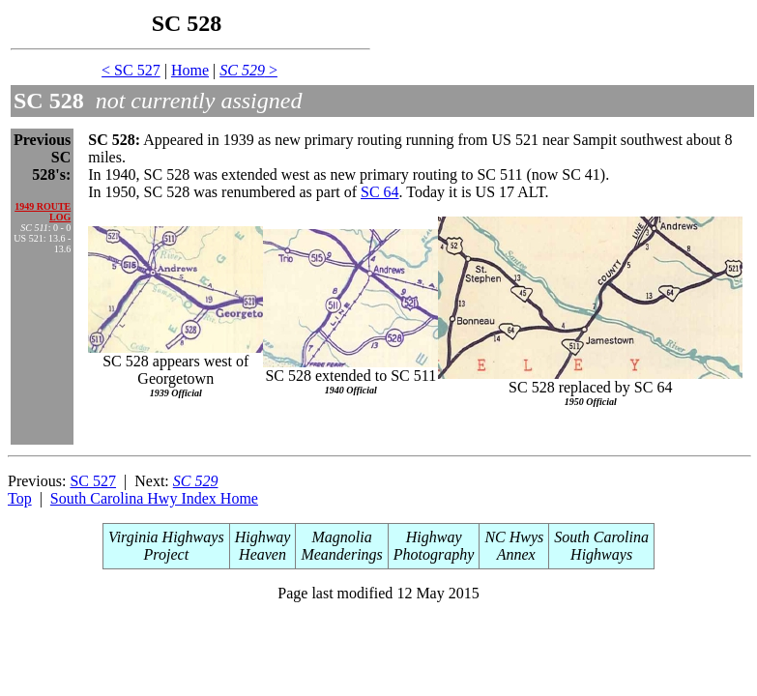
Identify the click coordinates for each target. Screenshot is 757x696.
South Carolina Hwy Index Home (154, 498)
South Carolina (601, 537)
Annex (514, 554)
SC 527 (93, 481)
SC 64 (380, 192)
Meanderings (341, 554)
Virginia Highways (166, 537)
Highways (601, 554)
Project (166, 554)
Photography (434, 554)
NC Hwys (513, 537)
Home (190, 70)
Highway (263, 537)
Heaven (262, 554)
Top (20, 498)
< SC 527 (131, 70)
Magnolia (342, 537)
